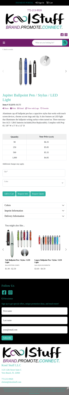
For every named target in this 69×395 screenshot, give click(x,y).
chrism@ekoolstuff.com (11, 382)
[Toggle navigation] (4, 43)
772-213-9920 (34, 10)
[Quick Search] (47, 43)
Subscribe (7, 338)
